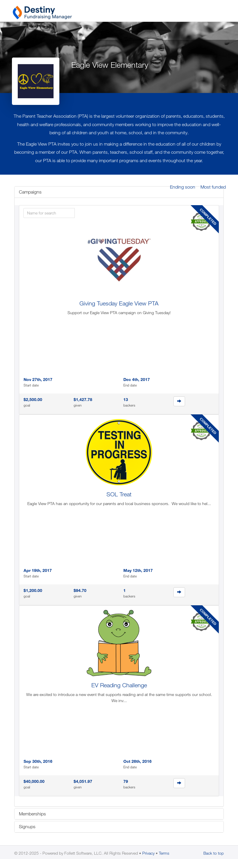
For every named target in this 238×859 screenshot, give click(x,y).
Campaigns (30, 191)
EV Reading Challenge (119, 685)
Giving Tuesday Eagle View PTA (119, 303)
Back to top (213, 853)
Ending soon (182, 186)
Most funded (213, 186)
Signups (27, 826)
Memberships (32, 813)
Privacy (148, 853)
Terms (164, 853)
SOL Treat (119, 494)
